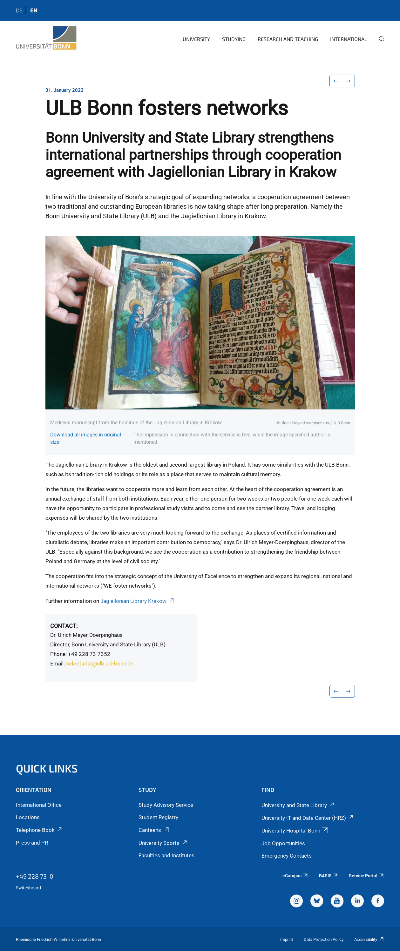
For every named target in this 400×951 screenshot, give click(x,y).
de (19, 10)
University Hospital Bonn (295, 830)
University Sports (163, 843)
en (33, 10)
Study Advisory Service (166, 805)
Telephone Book (39, 830)
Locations (28, 817)
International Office (39, 805)
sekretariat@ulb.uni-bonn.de (99, 663)
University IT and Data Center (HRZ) (308, 818)
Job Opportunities (283, 843)
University (196, 39)
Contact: (64, 626)
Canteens (154, 830)
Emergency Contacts (286, 856)
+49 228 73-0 (34, 876)
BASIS (328, 875)
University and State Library (298, 805)
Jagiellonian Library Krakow (137, 601)
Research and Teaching (288, 39)
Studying (234, 39)
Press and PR (32, 843)
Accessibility (369, 939)
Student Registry (158, 817)
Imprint (286, 939)
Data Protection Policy (323, 939)
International (348, 39)
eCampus (295, 875)
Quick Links (47, 768)
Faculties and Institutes (166, 855)
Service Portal (366, 875)
